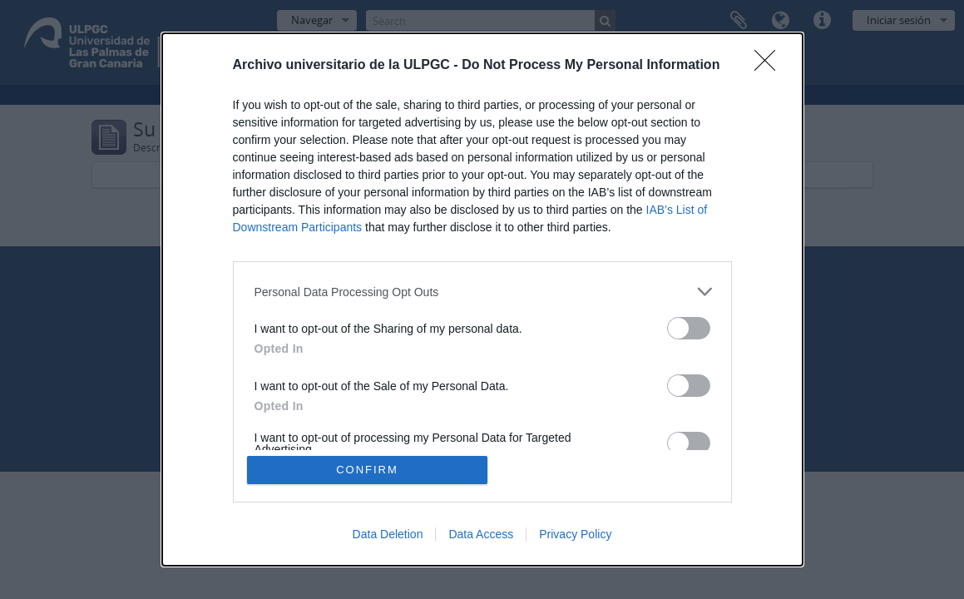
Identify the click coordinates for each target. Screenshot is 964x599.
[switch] (688, 328)
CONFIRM (367, 469)
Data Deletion (388, 534)
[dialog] (482, 299)
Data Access (480, 534)
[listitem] (482, 291)
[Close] (770, 66)
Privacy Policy (575, 534)
